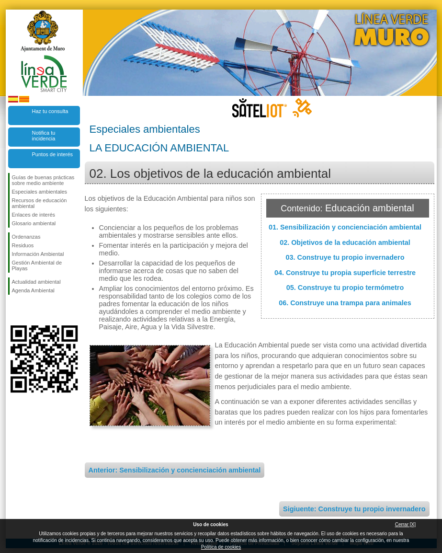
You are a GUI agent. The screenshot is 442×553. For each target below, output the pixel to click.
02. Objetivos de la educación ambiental (345, 242)
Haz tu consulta (50, 111)
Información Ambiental (38, 254)
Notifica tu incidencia (44, 135)
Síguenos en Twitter (29, 310)
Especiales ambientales (40, 192)
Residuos (23, 245)
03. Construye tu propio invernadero (345, 257)
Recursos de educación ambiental (39, 203)
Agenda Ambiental (33, 290)
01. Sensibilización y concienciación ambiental (345, 227)
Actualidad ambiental (36, 282)
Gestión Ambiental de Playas (37, 265)
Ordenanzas (26, 237)
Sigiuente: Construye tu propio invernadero (354, 509)
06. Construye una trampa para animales (345, 303)
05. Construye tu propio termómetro (345, 287)
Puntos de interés (52, 154)
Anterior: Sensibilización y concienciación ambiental (175, 470)
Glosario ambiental (34, 223)
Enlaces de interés (34, 215)
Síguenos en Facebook (14, 310)
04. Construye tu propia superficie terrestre (345, 272)
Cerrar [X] (405, 524)
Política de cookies (221, 547)
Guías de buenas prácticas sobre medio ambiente (43, 180)
